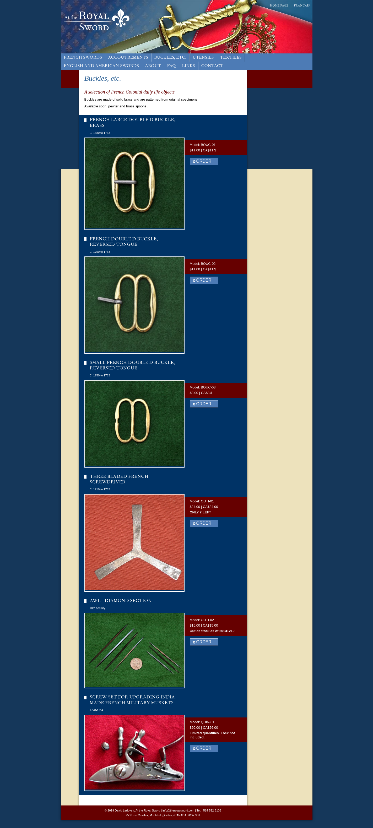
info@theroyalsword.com (178, 810)
